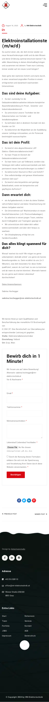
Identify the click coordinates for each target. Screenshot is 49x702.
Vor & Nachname (15, 379)
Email (10, 393)
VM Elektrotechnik (34, 25)
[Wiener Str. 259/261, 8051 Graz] (24, 669)
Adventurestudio (18, 549)
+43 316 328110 (11, 579)
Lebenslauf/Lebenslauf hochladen (22, 442)
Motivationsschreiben (17, 421)
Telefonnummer (14, 407)
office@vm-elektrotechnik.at (17, 585)
